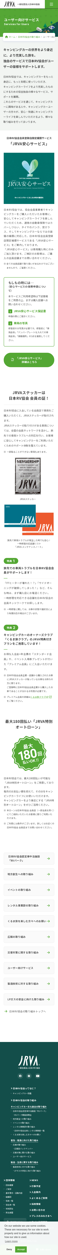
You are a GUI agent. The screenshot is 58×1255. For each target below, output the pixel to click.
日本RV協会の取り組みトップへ (27, 1011)
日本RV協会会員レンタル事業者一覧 (29, 1130)
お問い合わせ (38, 1209)
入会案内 (36, 1192)
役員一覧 (9, 1200)
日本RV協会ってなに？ (24, 1088)
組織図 (8, 1196)
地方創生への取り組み (22, 1118)
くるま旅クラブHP (39, 696)
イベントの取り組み (21, 1122)
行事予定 (36, 1186)
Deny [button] (9, 1249)
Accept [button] (21, 1249)
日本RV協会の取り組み (29, 36)
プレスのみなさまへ (42, 1215)
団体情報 (10, 1180)
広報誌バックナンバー (23, 1148)
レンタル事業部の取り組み (24, 1126)
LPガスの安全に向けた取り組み (27, 1170)
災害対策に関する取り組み (24, 1152)
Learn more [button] (11, 1241)
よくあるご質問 (39, 1198)
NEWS (35, 1180)
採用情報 (36, 1204)
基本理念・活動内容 (14, 1193)
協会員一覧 (10, 1204)
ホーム (12, 36)
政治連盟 (9, 1212)
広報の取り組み (19, 1144)
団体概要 (9, 1185)
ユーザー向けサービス (22, 1156)
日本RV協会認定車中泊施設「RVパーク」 (30, 1111)
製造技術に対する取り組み (24, 1166)
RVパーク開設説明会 (23, 1115)
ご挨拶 (8, 1189)
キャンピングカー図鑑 (22, 1093)
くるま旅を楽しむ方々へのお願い (27, 1134)
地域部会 (9, 1208)
